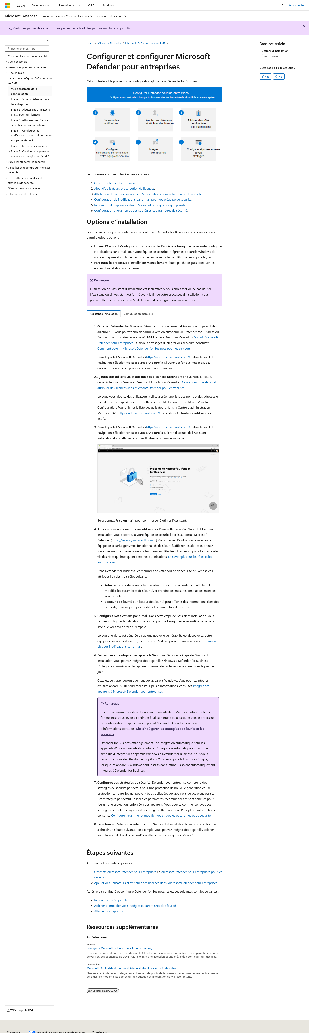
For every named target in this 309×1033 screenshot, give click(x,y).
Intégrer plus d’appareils (110, 900)
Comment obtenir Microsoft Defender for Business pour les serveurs (144, 348)
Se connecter (296, 5)
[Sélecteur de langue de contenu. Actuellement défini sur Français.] (14, 1022)
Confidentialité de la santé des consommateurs (177, 1031)
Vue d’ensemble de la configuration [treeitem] (24, 91)
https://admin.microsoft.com (137, 413)
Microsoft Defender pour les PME (145, 43)
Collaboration (111, 1031)
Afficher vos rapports (108, 911)
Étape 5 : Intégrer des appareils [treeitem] (29, 146)
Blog (93, 1031)
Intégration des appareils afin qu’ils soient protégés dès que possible (140, 205)
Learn (90, 43)
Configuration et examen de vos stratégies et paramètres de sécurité (140, 210)
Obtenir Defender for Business (114, 183)
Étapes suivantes (271, 56)
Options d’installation (275, 51)
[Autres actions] (218, 43)
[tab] (104, 313)
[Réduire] (48, 40)
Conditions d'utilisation (227, 1031)
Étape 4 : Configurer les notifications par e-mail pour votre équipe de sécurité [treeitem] (31, 135)
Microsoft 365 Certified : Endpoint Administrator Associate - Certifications (132, 968)
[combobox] (27, 48)
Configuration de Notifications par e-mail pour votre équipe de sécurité (142, 199)
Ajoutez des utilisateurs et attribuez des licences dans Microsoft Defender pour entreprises (155, 883)
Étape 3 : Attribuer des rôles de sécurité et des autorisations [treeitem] (29, 122)
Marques (273, 1031)
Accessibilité (253, 1031)
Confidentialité (133, 1031)
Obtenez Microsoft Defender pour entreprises (125, 872)
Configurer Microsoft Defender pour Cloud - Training (119, 948)
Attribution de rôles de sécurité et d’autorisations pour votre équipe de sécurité (148, 194)
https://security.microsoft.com (166, 357)
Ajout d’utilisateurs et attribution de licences (124, 188)
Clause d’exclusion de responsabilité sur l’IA (31, 1031)
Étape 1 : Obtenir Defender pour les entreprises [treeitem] (30, 101)
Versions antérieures (73, 1031)
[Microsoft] (7, 5)
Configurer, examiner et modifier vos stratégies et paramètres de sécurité (161, 815)
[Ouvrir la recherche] (283, 5)
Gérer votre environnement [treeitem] (24, 188)
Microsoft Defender (109, 43)
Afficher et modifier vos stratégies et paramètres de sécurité (135, 905)
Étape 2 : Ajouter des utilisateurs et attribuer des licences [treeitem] (30, 112)
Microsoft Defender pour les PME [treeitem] (28, 56)
